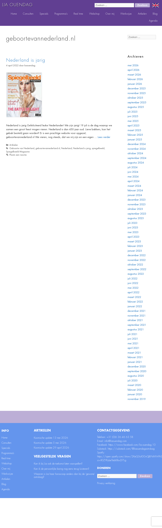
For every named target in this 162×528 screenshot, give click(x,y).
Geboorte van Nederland (21, 148)
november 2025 (137, 93)
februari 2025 (135, 135)
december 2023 (137, 199)
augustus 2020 (136, 376)
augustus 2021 (136, 329)
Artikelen (142, 14)
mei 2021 (133, 343)
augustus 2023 (136, 218)
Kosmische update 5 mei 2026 (50, 472)
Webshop (94, 14)
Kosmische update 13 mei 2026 (51, 467)
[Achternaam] (79, 433)
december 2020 (137, 366)
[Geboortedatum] (133, 433)
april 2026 (133, 70)
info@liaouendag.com (115, 471)
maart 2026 (134, 74)
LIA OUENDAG (17, 5)
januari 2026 (135, 84)
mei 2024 (133, 176)
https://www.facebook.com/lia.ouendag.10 (132, 474)
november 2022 (137, 260)
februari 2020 (135, 390)
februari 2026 (135, 79)
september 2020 (137, 371)
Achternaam (59, 429)
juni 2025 (133, 116)
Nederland (66, 148)
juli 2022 (132, 278)
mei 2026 (133, 65)
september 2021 (137, 325)
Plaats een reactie (18, 155)
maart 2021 (134, 352)
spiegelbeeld (98, 148)
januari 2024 (135, 195)
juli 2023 (132, 223)
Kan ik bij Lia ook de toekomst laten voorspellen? (58, 493)
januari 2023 (135, 250)
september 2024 (137, 158)
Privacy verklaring (106, 513)
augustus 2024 (136, 162)
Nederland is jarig (25, 60)
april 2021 (133, 348)
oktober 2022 (135, 264)
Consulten (28, 14)
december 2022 (137, 255)
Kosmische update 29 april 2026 (51, 477)
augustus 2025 (136, 107)
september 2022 (137, 269)
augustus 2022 (136, 274)
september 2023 (137, 213)
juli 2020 (132, 380)
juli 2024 (132, 167)
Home (14, 14)
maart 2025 (134, 130)
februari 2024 (135, 190)
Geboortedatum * (116, 429)
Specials (44, 14)
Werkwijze (126, 14)
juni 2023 (133, 227)
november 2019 (137, 399)
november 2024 (137, 149)
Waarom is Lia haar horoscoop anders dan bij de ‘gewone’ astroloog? (64, 505)
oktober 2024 (135, 153)
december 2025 (137, 88)
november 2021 (137, 315)
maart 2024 (134, 186)
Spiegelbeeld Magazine (18, 152)
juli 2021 (132, 334)
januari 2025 (135, 139)
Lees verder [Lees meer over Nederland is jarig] (104, 137)
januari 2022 (135, 306)
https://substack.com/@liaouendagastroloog (131, 478)
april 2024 (133, 181)
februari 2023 (135, 246)
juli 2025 (132, 111)
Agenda (153, 21)
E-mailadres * (60, 419)
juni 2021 (133, 338)
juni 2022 (133, 283)
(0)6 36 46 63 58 (122, 467)
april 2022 (133, 292)
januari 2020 (135, 394)
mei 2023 (133, 232)
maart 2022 (134, 297)
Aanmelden (151, 442)
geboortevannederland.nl (48, 148)
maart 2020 (134, 385)
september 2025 (137, 102)
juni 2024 (133, 172)
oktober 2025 (135, 97)
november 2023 (137, 204)
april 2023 (133, 237)
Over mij (110, 14)
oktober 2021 (135, 320)
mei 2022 (133, 288)
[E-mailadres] (79, 423)
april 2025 (133, 125)
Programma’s (61, 14)
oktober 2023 (135, 209)
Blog (155, 14)
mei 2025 (133, 121)
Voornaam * (113, 419)
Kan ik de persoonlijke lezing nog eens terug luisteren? (61, 498)
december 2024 (137, 144)
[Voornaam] (133, 423)
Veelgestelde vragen (52, 486)
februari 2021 (135, 357)
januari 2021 (135, 362)
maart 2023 (134, 241)
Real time (78, 14)
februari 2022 (135, 301)
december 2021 (137, 311)
